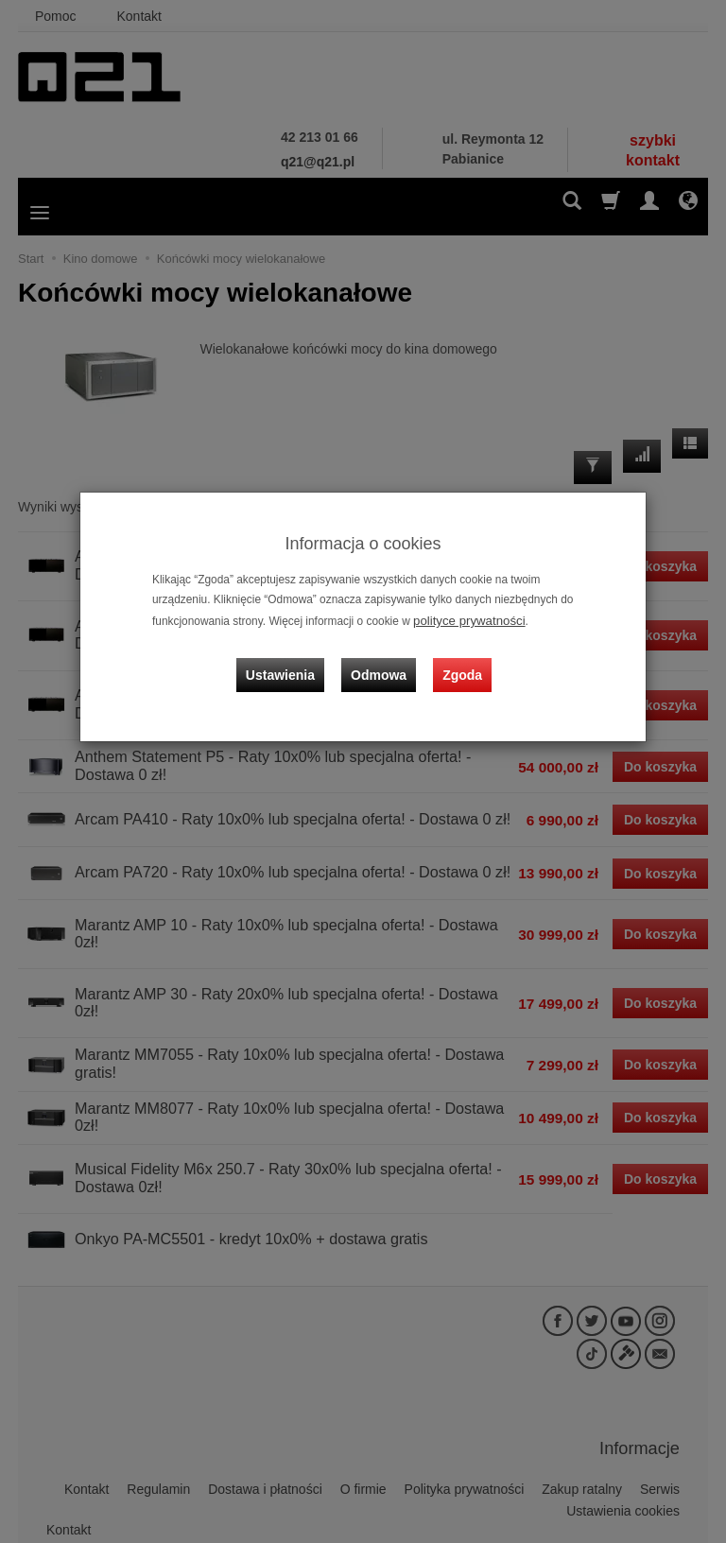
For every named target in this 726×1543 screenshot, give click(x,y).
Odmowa (382, 660)
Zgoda (458, 660)
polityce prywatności (463, 619)
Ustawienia (291, 660)
